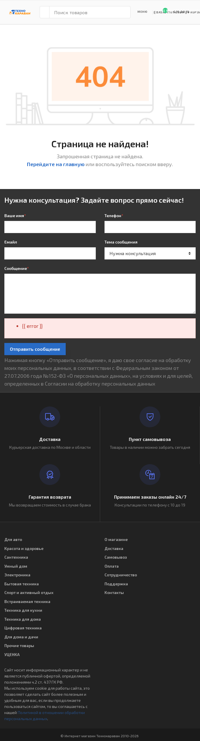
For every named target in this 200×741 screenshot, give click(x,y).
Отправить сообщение (35, 349)
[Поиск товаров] (90, 12)
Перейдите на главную (56, 164)
